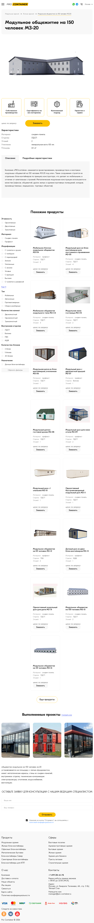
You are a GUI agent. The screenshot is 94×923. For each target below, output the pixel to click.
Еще (3, 287)
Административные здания (60, 847)
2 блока (8, 350)
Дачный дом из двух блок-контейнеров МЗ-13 (77, 550)
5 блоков (8, 353)
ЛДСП (7, 331)
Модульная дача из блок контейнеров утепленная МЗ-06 (45, 372)
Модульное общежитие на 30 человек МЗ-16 (44, 667)
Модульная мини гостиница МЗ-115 (74, 312)
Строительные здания (58, 864)
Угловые (8, 272)
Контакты (54, 871)
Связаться (6, 890)
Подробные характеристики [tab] (37, 159)
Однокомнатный (11, 319)
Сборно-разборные (12, 307)
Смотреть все (67, 716)
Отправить (47, 816)
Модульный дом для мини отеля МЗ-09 (78, 431)
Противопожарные (12, 303)
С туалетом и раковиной (14, 282)
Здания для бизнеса (57, 857)
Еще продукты (47, 700)
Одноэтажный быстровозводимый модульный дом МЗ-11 (76, 491)
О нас (4, 871)
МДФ (7, 341)
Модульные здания (12, 14)
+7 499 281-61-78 (56, 876)
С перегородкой (11, 258)
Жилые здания (28, 14)
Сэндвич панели (11, 239)
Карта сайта (6, 893)
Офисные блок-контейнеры (13, 850)
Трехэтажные (10, 230)
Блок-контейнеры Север (12, 857)
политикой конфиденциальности (41, 823)
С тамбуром (9, 254)
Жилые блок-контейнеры (12, 847)
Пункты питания (55, 860)
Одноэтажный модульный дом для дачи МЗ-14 (45, 609)
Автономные (9, 300)
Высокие (8, 279)
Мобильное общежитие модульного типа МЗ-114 (44, 312)
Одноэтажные (10, 223)
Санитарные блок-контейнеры (14, 860)
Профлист (9, 242)
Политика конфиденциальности (15, 896)
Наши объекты (8, 883)
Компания (5, 876)
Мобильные (9, 296)
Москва (87, 4)
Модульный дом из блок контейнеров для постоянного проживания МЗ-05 (78, 251)
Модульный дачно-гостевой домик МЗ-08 (43, 431)
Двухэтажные (10, 227)
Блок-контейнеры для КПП (13, 864)
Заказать (37, 124)
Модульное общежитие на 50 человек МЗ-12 (44, 550)
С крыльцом (9, 275)
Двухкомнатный (11, 315)
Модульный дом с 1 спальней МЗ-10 (42, 490)
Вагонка (8, 334)
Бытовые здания (56, 850)
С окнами (8, 268)
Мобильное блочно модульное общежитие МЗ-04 (44, 250)
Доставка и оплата (9, 879)
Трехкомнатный (11, 322)
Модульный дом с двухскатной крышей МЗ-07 (75, 372)
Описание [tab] (10, 159)
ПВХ (6, 338)
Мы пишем (6, 886)
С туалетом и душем (13, 251)
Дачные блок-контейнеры (15, 365)
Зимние (8, 261)
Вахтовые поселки (57, 844)
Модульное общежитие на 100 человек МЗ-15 (77, 609)
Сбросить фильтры (15, 371)
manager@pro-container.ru (60, 895)
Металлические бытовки (12, 854)
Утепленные (9, 265)
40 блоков (9, 357)
